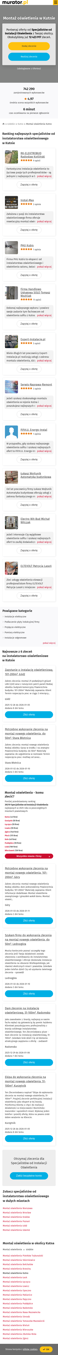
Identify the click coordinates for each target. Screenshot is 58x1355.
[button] (49, 643)
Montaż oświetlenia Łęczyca (16, 1282)
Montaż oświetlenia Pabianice (17, 1295)
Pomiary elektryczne (15, 632)
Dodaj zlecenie (29, 46)
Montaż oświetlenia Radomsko (18, 1308)
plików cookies (30, 1349)
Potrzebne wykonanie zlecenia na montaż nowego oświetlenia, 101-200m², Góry (26, 873)
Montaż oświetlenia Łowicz (16, 1286)
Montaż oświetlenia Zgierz (15, 1338)
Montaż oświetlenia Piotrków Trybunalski (23, 1255)
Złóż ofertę (29, 714)
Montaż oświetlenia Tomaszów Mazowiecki (24, 1321)
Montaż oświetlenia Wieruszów (18, 1329)
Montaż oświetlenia (12, 1249)
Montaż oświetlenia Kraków (16, 1217)
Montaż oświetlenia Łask (15, 1277)
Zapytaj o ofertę (29, 184)
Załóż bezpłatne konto (29, 1175)
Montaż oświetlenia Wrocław (17, 1212)
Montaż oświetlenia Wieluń (16, 1325)
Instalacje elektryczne (15, 616)
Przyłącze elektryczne (15, 627)
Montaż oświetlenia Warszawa (17, 1208)
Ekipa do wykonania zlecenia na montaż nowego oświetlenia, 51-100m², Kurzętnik (25, 1081)
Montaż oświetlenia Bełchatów (18, 1264)
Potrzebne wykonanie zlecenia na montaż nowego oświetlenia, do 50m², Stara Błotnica (26, 734)
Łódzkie (11, 124)
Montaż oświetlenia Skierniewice (19, 1260)
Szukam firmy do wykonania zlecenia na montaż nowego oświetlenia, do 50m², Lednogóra (28, 940)
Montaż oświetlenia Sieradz (16, 1316)
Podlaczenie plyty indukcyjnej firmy (22, 622)
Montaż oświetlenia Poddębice (18, 1303)
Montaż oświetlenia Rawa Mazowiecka (21, 1312)
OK (46, 1349)
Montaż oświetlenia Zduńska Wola (19, 1334)
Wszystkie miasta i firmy (33, 856)
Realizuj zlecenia (29, 56)
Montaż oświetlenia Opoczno (17, 1290)
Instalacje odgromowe (15, 637)
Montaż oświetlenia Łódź (15, 1225)
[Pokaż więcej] (43, 176)
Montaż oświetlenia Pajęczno (17, 1299)
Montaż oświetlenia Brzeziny (17, 1268)
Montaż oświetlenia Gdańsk (16, 1230)
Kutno (20, 124)
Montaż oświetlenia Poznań (16, 1221)
